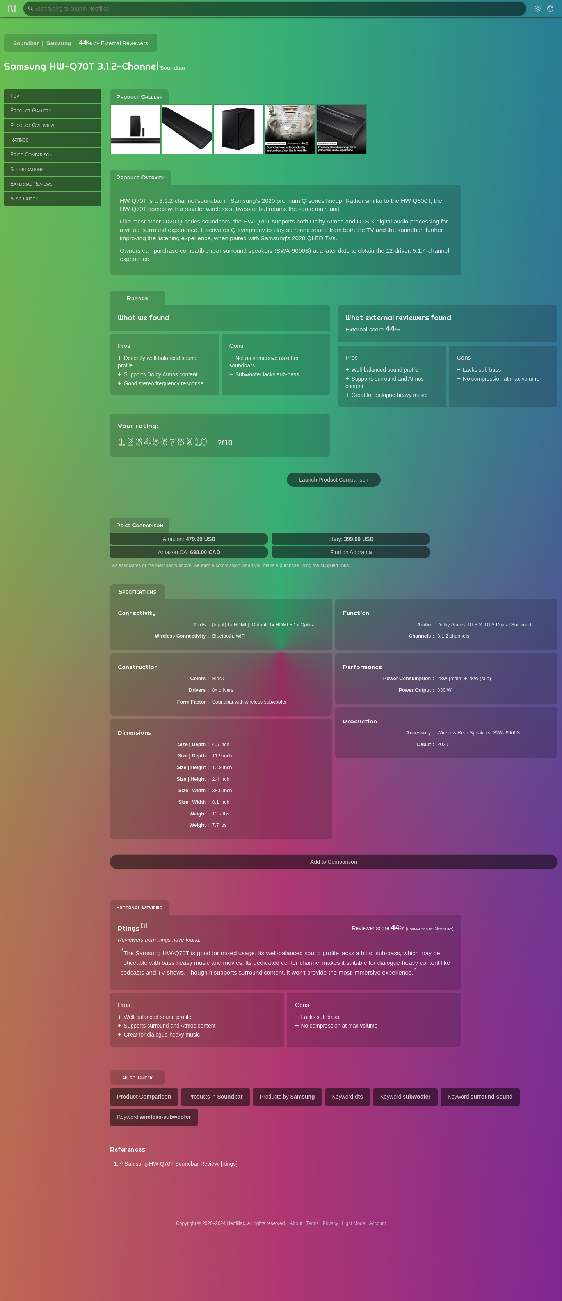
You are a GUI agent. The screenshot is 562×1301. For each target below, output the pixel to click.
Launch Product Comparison (333, 480)
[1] (144, 925)
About (296, 1223)
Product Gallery (30, 110)
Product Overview (32, 125)
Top (14, 96)
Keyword (347, 1097)
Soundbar (26, 43)
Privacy (330, 1223)
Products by (287, 1097)
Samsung (58, 43)
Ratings (19, 139)
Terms (312, 1223)
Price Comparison (31, 154)
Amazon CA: (189, 552)
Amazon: (189, 539)
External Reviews (31, 184)
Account (377, 1223)
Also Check (24, 198)
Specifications (26, 169)
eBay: (351, 539)
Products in (215, 1097)
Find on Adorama (351, 552)
